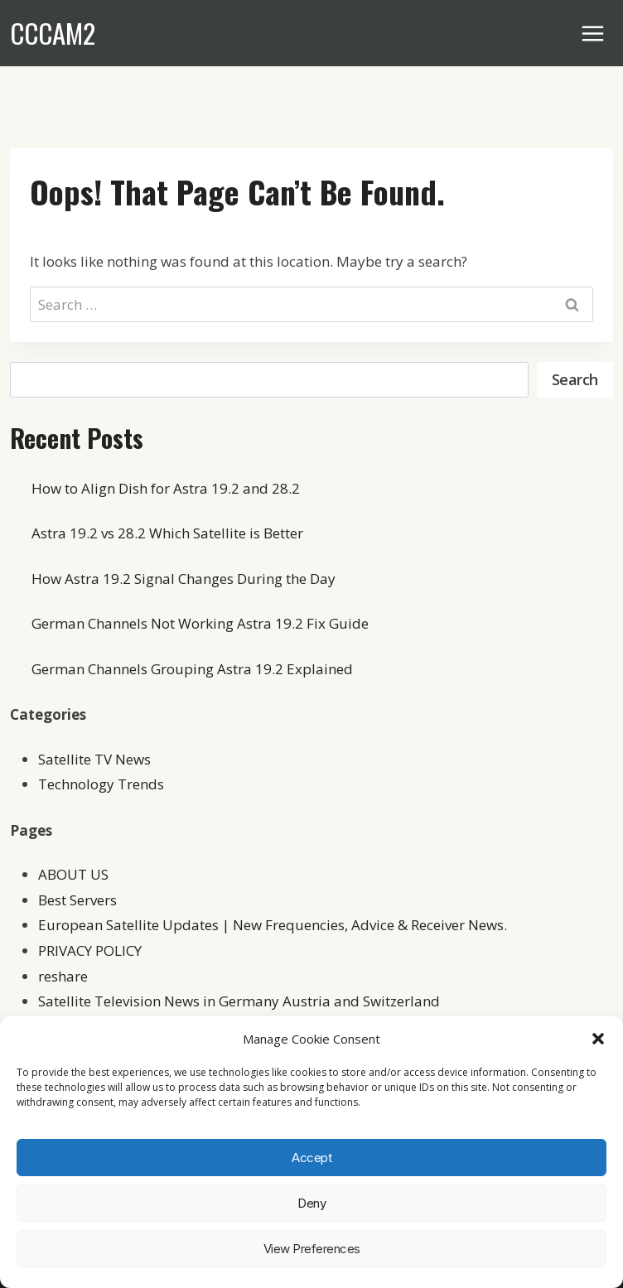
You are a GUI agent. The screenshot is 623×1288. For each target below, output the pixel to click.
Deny (311, 1203)
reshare (63, 976)
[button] (598, 1038)
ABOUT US (73, 874)
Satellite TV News (94, 759)
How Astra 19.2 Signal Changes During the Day (183, 578)
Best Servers (77, 899)
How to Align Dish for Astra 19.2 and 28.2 (165, 488)
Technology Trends (101, 784)
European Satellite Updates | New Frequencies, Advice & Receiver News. (272, 924)
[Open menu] (593, 33)
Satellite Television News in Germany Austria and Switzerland (239, 1001)
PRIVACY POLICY (90, 950)
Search (575, 379)
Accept (311, 1157)
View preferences (311, 1249)
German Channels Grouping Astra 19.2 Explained (192, 668)
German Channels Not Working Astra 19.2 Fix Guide (200, 623)
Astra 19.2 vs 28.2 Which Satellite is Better (167, 533)
